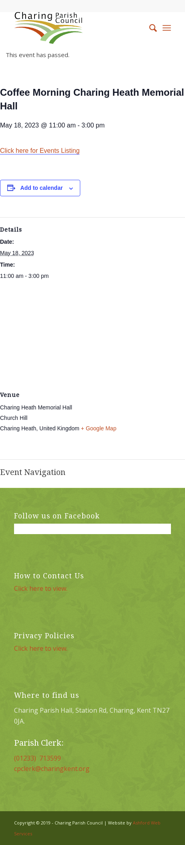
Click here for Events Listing (39, 150)
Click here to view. (40, 588)
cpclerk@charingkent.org (51, 768)
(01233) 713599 (37, 758)
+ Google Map (98, 428)
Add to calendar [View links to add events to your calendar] (41, 188)
